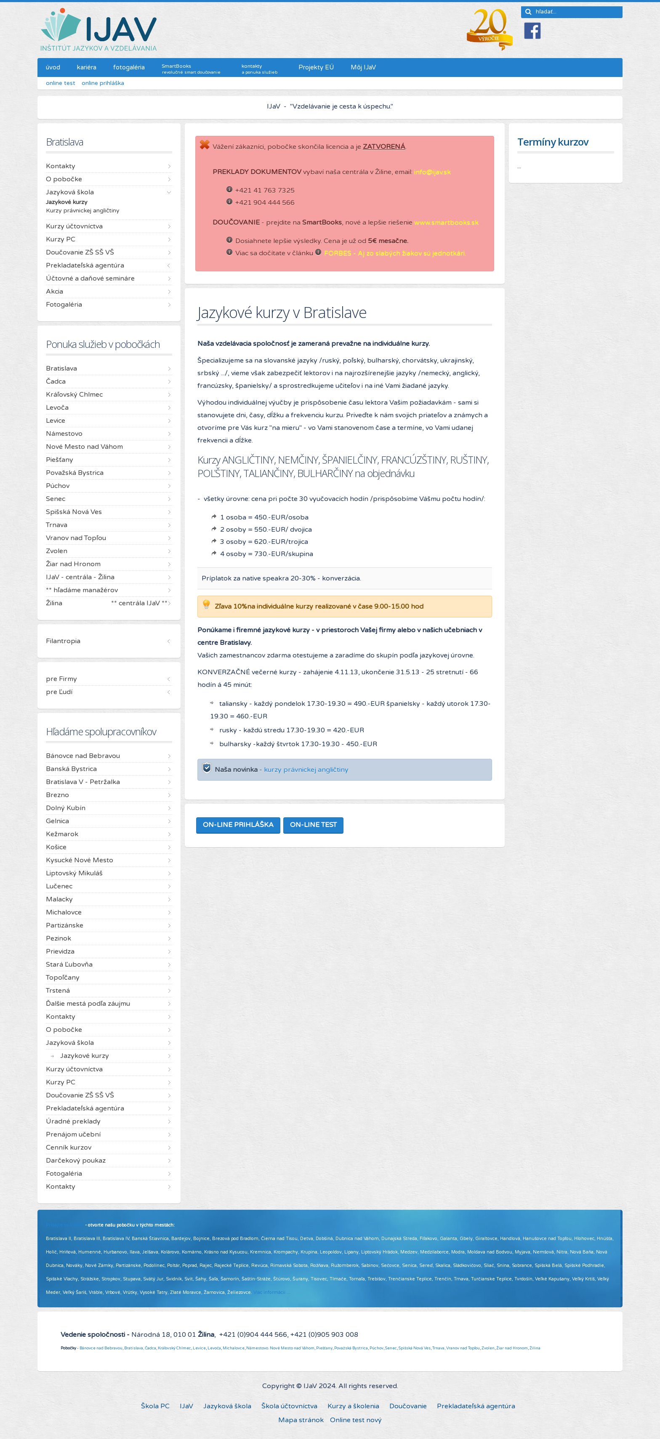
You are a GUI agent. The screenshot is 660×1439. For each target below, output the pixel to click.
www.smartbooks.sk (446, 222)
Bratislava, (134, 1348)
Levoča (214, 1348)
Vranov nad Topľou (463, 1348)
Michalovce (234, 1348)
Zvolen (488, 1348)
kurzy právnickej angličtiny (306, 770)
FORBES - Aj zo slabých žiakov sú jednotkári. (395, 253)
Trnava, (438, 1348)
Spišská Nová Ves (415, 1348)
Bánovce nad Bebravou (101, 1348)
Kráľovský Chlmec (174, 1348)
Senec (391, 1348)
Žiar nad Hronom (512, 1348)
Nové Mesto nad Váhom (292, 1348)
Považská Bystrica (351, 1348)
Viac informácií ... (271, 1292)
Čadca (150, 1348)
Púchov (376, 1348)
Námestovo (257, 1348)
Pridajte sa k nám (65, 1225)
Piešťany (324, 1348)
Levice (199, 1348)
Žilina (535, 1348)
